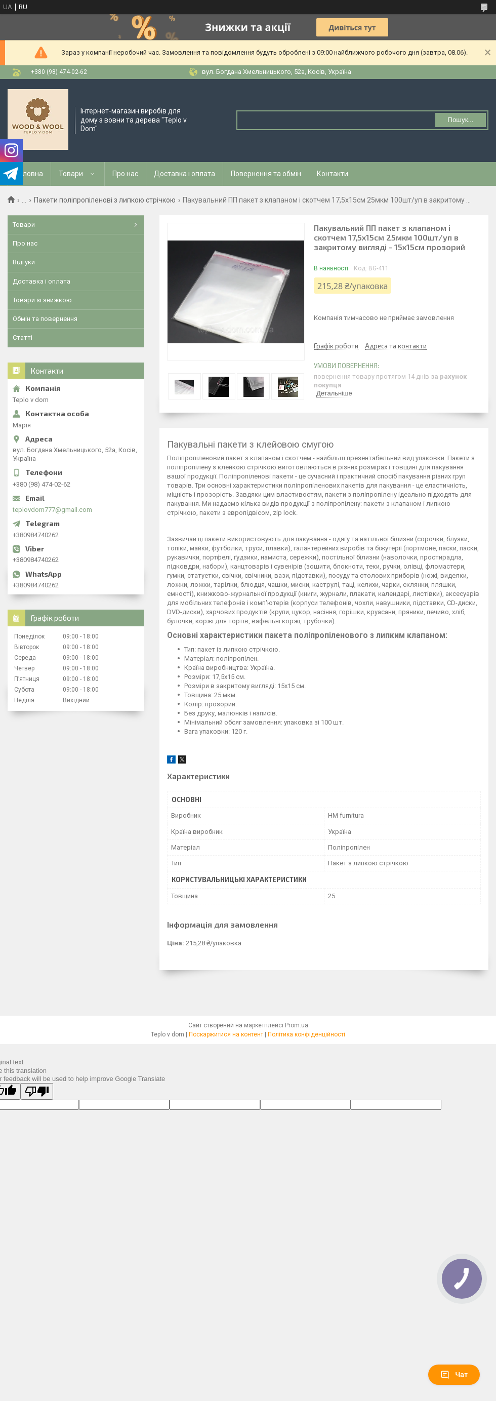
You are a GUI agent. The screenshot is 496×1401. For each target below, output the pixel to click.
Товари (71, 174)
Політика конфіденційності (306, 1034)
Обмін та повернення (45, 319)
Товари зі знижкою (42, 300)
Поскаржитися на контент (226, 1034)
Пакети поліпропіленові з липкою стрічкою (105, 200)
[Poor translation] (37, 1091)
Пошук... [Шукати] (460, 120)
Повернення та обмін (266, 174)
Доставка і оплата (184, 174)
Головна (29, 174)
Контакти (332, 174)
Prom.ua (296, 1025)
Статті (22, 337)
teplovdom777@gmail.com (52, 509)
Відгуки (24, 262)
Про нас (125, 174)
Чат (454, 1374)
